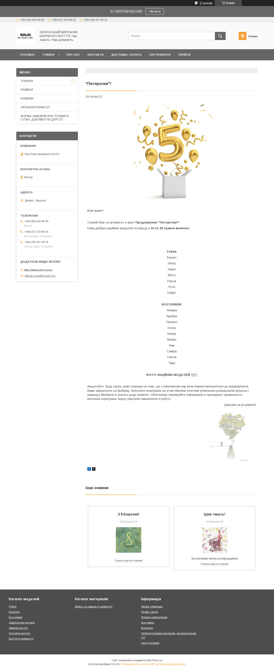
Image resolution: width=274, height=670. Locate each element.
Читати (155, 11)
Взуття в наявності (21, 638)
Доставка (147, 622)
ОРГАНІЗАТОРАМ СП (35, 107)
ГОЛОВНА (27, 54)
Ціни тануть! (214, 514)
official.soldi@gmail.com (39, 275)
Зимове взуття (18, 628)
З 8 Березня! (128, 514)
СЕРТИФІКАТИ (160, 54)
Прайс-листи (149, 611)
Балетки (14, 611)
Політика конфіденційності (169, 664)
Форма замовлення (154, 617)
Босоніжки (15, 617)
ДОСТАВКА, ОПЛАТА (126, 54)
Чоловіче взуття (19, 633)
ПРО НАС (73, 54)
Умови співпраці (151, 606)
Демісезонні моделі (22, 622)
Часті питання (150, 643)
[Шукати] (220, 36)
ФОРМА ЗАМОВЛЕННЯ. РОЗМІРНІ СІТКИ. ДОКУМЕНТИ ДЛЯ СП (45, 117)
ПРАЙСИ (184, 54)
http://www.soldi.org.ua (38, 269)
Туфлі (12, 606)
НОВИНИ (27, 98)
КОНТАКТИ (96, 54)
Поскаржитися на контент (136, 664)
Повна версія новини (128, 560)
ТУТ (194, 375)
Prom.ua (157, 660)
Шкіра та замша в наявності (93, 606)
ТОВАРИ (48, 54)
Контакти (147, 628)
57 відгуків (206, 2)
